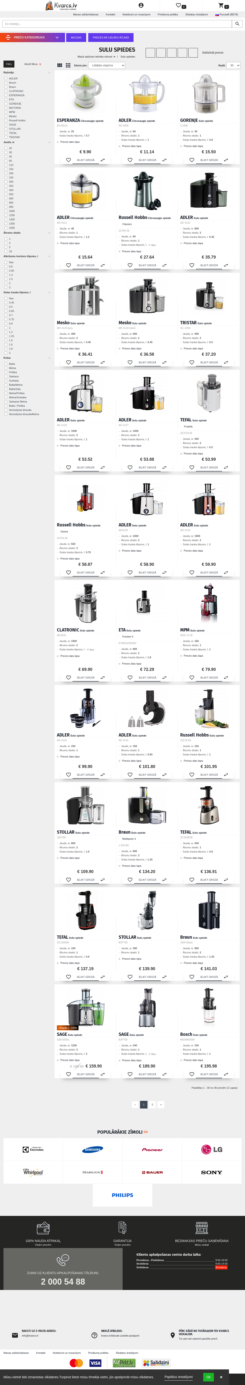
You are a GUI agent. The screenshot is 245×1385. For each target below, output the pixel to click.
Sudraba (14, 380)
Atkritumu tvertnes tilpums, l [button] (20, 256)
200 (11, 173)
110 (11, 165)
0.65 (11, 311)
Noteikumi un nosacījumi (136, 14)
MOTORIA (15, 107)
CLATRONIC (16, 91)
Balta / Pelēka (17, 405)
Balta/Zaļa (15, 389)
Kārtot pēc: (81, 65)
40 (10, 156)
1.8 (11, 348)
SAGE (12, 124)
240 (11, 177)
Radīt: (222, 65)
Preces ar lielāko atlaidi (111, 37)
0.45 (11, 302)
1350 (12, 223)
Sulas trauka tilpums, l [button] (17, 292)
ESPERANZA (17, 95)
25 (10, 148)
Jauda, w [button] (8, 142)
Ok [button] (208, 1377)
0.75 (11, 319)
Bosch (12, 82)
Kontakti (110, 14)
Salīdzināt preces (212, 52)
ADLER (13, 78)
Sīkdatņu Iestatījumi (196, 14)
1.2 (11, 332)
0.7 (11, 315)
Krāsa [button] (7, 357)
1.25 (11, 336)
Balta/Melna (16, 384)
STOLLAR (15, 128)
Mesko (12, 116)
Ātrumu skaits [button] (11, 232)
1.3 (11, 274)
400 (11, 190)
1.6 (11, 344)
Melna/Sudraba (17, 397)
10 (10, 251)
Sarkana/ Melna (18, 401)
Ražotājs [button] (8, 72)
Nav (11, 262)
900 (11, 206)
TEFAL (13, 133)
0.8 (11, 266)
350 (11, 185)
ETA (11, 99)
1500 (12, 227)
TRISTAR (14, 137)
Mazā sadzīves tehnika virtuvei (96, 56)
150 (11, 169)
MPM (12, 112)
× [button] (221, 1377)
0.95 (11, 270)
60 (10, 160)
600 (11, 198)
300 (11, 181)
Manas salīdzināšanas (85, 14)
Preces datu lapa (68, 141)
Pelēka (13, 372)
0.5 (11, 306)
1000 (12, 211)
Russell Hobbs (17, 120)
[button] (68, 160)
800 (11, 202)
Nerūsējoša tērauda (20, 410)
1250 (12, 215)
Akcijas (76, 37)
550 (11, 194)
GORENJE (15, 103)
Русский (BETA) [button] (226, 14)
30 (10, 152)
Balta (12, 363)
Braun (12, 86)
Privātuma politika (168, 14)
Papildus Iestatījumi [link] (178, 1377)
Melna (12, 368)
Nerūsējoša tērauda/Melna (24, 414)
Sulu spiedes (128, 56)
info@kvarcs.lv (30, 1335)
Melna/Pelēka (17, 393)
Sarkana (14, 376)
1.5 (11, 279)
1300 (12, 219)
